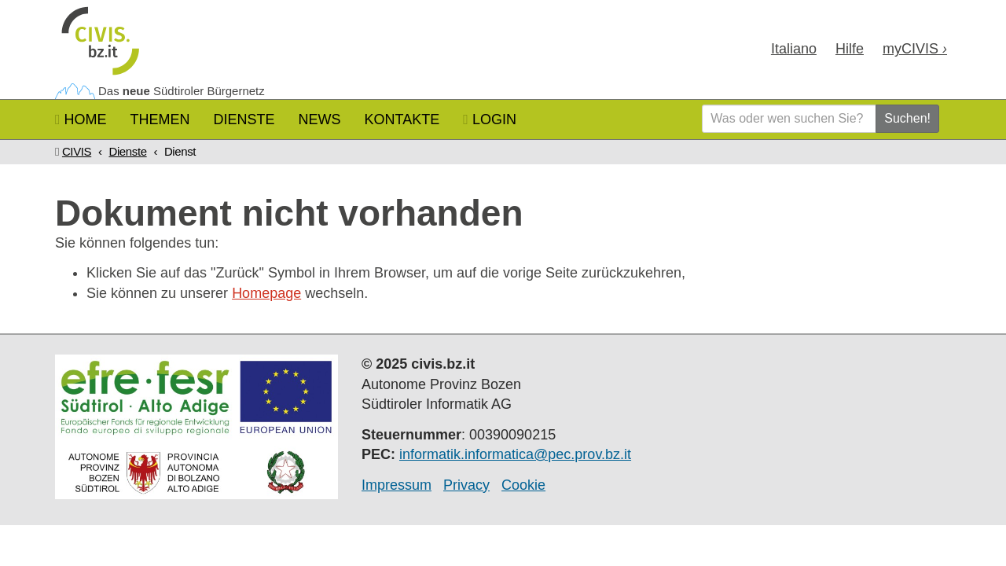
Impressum (396, 485)
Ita (794, 49)
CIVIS (76, 151)
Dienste (244, 119)
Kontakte (402, 119)
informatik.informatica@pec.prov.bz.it (515, 454)
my (915, 49)
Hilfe (849, 49)
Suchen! (907, 118)
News (320, 119)
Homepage (266, 293)
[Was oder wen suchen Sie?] (789, 119)
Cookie (523, 485)
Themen (160, 119)
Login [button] (489, 119)
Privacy (466, 485)
